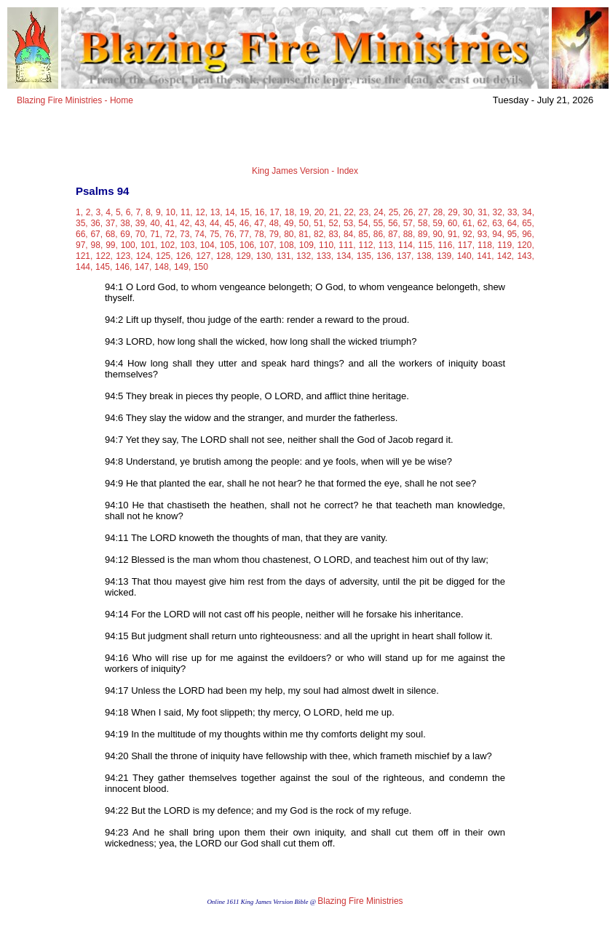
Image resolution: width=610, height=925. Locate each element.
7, (139, 212)
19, (305, 212)
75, (216, 234)
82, (320, 234)
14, (231, 212)
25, (395, 212)
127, (204, 256)
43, (201, 223)
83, (334, 234)
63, (498, 223)
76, (230, 234)
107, (267, 245)
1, (79, 212)
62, (484, 223)
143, (525, 256)
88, (409, 234)
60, (454, 223)
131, (285, 256)
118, (486, 245)
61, (468, 223)
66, (82, 234)
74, (201, 234)
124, (144, 256)
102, (168, 245)
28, (439, 212)
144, (84, 267)
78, (260, 234)
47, (260, 223)
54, (364, 223)
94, (498, 234)
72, (171, 234)
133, (325, 256)
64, (513, 223)
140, (465, 256)
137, (405, 256)
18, (291, 212)
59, (439, 223)
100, (129, 245)
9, (159, 212)
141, (485, 256)
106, (247, 245)
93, (484, 234)
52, (334, 223)
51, (320, 223)
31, (484, 212)
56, (394, 223)
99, (112, 245)
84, (350, 234)
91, (454, 234)
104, (208, 245)
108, (288, 245)
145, (103, 267)
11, (187, 212)
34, (528, 212)
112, (367, 245)
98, (97, 245)
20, (320, 212)
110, (327, 245)
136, (384, 256)
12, (201, 212)
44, (216, 223)
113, (387, 245)
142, (505, 256)
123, (124, 256)
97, (82, 245)
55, (379, 223)
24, (379, 212)
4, (109, 212)
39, (141, 223)
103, (188, 245)
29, (454, 212)
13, (216, 212)
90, (439, 234)
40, (156, 223)
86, (379, 234)
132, (304, 256)
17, (275, 212)
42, (186, 223)
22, (350, 212)
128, (224, 256)
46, (245, 223)
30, (469, 212)
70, (141, 234)
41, (171, 223)
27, (425, 212)
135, (365, 256)
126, (184, 256)
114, (406, 245)
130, (264, 256)
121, (84, 256)
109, (307, 245)
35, (82, 223)
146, (123, 267)
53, (350, 223)
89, (424, 234)
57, (409, 223)
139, (445, 256)
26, (409, 212)
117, (466, 245)
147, (143, 267)
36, (96, 223)
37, (112, 223)
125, (164, 256)
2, (89, 212)
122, (104, 256)
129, (245, 256)
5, (119, 212)
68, (112, 234)
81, (305, 234)
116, (445, 245)
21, (335, 212)
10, (172, 212)
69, (126, 234)
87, (394, 234)
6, (129, 212)
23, (365, 212)
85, (364, 234)
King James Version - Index (305, 171)
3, (99, 212)
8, (149, 212)
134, (344, 256)
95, (513, 234)
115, (426, 245)
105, (228, 245)
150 (201, 267)
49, (290, 223)
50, (305, 223)
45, (230, 223)
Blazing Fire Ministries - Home (75, 100)
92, (468, 234)
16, (261, 212)
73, (186, 234)
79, (275, 234)
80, (290, 234)
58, (424, 223)
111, (346, 245)
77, (245, 234)
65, (528, 223)
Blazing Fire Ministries (360, 901)
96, (528, 234)
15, (246, 212)
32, (499, 212)
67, (96, 234)
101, (148, 245)
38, (126, 223)
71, (156, 234)
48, (275, 223)
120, (525, 245)
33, (513, 212)
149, (182, 267)
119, (505, 245)
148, (162, 267)
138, (425, 256)
